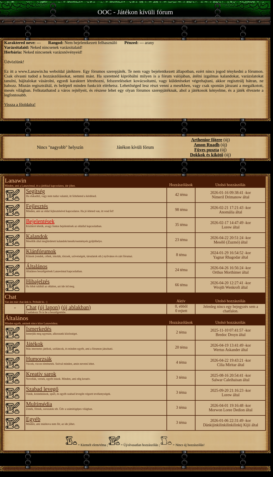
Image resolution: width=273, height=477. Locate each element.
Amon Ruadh (206, 144)
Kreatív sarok (41, 374)
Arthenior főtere (206, 139)
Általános (36, 266)
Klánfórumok (41, 251)
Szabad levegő (42, 389)
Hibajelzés (37, 281)
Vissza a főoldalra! (19, 104)
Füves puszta (206, 149)
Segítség (35, 191)
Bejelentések (40, 221)
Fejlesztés (37, 206)
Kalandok (37, 236)
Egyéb (33, 419)
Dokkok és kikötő (206, 154)
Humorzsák (39, 359)
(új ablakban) (76, 307)
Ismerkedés (38, 329)
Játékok (34, 344)
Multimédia (39, 404)
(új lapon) (49, 307)
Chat (31, 307)
